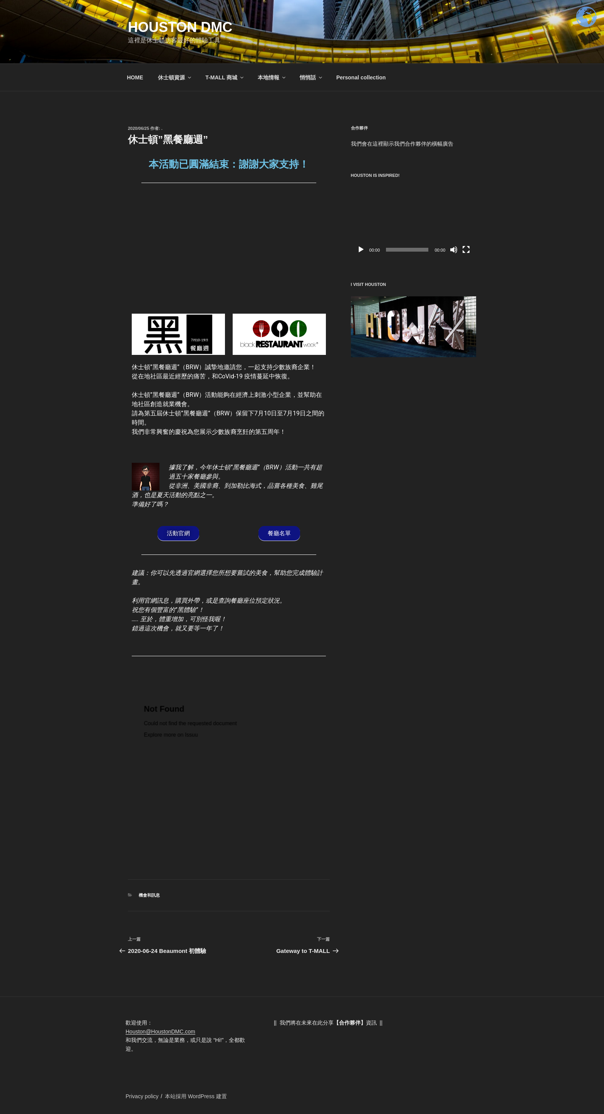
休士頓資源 (175, 77)
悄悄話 (311, 77)
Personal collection (361, 77)
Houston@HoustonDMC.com (160, 1031)
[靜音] (454, 250)
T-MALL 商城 (225, 77)
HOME (135, 77)
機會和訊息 (149, 895)
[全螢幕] (466, 250)
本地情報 (272, 77)
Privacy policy (142, 1096)
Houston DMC (180, 27)
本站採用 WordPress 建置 (196, 1096)
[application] (413, 222)
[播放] (361, 250)
